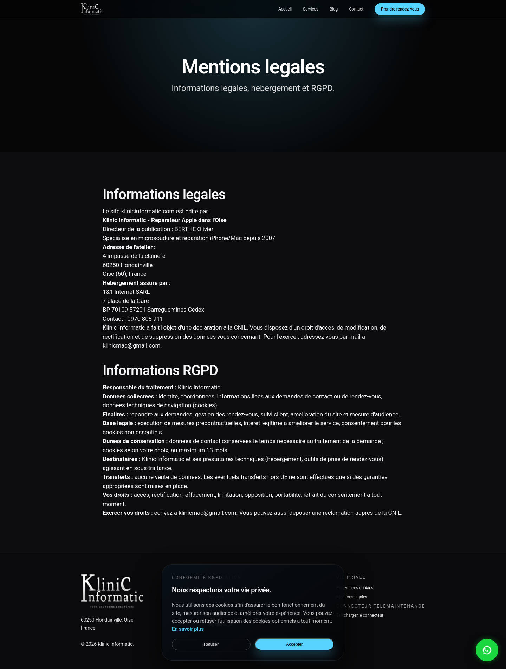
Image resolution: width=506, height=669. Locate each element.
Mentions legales (351, 597)
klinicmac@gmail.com (131, 345)
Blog (334, 9)
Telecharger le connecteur (359, 615)
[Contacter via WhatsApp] (487, 650)
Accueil (285, 9)
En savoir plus (188, 629)
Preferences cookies (354, 587)
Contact (356, 9)
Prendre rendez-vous (400, 9)
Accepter (294, 644)
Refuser (211, 644)
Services (310, 9)
